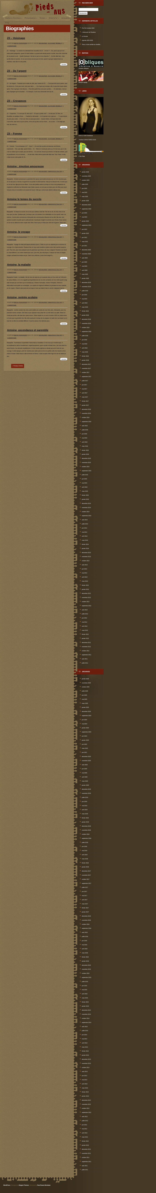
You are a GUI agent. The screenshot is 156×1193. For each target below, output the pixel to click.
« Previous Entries (17, 366)
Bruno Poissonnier (20, 43)
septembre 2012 (86, 606)
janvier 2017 (85, 405)
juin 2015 (84, 479)
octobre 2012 (85, 601)
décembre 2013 (86, 552)
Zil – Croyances (16, 100)
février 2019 (85, 311)
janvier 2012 (85, 638)
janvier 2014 (85, 548)
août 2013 (85, 565)
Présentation (31, 18)
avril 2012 (84, 626)
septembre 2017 (86, 376)
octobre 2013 (85, 560)
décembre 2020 (86, 250)
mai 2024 (84, 217)
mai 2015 (84, 483)
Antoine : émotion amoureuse (25, 166)
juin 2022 (84, 237)
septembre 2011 (86, 655)
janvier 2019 (85, 315)
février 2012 (85, 634)
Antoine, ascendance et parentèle (27, 330)
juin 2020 (84, 262)
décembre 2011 (86, 642)
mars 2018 (85, 352)
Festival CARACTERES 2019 (87, 140)
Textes (43, 18)
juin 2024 (84, 213)
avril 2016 (84, 442)
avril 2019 (84, 303)
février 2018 (85, 356)
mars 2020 (85, 274)
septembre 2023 (86, 225)
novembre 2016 (86, 413)
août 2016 (85, 425)
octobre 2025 (85, 180)
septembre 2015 (86, 471)
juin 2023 (84, 229)
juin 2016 (84, 434)
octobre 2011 (85, 651)
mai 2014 (84, 532)
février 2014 (85, 544)
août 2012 (85, 610)
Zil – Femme (14, 133)
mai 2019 (84, 299)
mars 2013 (85, 581)
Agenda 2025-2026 (87, 40)
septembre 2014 (86, 515)
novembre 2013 (86, 556)
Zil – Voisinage (16, 38)
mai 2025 (84, 192)
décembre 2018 (86, 319)
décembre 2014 (86, 503)
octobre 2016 (85, 417)
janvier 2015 (85, 499)
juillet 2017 (85, 380)
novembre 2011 (86, 646)
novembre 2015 (86, 462)
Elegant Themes (24, 1185)
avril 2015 (84, 487)
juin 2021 (84, 245)
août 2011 (85, 659)
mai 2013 (84, 573)
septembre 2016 (86, 421)
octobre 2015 (85, 466)
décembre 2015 (86, 458)
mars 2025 (85, 196)
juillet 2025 (85, 184)
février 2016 (85, 450)
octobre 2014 (85, 511)
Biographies (43, 43)
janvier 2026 (85, 172)
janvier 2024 (85, 221)
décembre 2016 (86, 409)
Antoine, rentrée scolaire (22, 297)
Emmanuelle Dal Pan (55, 171)
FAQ (7, 23)
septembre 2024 (86, 209)
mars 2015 (85, 491)
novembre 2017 (86, 368)
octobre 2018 (85, 327)
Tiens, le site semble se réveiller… (92, 44)
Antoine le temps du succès (24, 199)
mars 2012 (85, 630)
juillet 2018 (85, 335)
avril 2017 (84, 393)
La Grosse (85, 36)
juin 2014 (84, 528)
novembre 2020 (86, 254)
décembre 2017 (86, 364)
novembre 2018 (86, 323)
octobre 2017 (85, 372)
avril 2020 (84, 270)
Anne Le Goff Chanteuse (91, 116)
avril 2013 (84, 577)
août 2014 (85, 520)
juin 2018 (84, 340)
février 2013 (85, 585)
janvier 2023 (85, 233)
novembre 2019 (86, 286)
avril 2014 (84, 536)
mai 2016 (84, 438)
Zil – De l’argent (16, 70)
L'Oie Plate (91, 150)
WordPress (6, 1185)
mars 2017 (85, 397)
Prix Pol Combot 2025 (88, 28)
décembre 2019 (86, 282)
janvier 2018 (85, 360)
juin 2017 (84, 385)
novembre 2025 (86, 176)
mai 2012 (84, 622)
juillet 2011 (85, 663)
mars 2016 (85, 446)
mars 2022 (85, 241)
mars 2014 (85, 540)
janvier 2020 (85, 278)
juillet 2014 (85, 524)
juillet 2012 (85, 614)
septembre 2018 (86, 331)
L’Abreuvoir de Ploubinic (89, 32)
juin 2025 (84, 188)
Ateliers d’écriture (14, 18)
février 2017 (85, 401)
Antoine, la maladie (19, 264)
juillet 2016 (85, 430)
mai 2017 (84, 389)
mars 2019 (85, 307)
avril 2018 (84, 348)
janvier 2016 (85, 454)
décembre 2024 (86, 205)
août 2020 (85, 258)
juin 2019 (84, 295)
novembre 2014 (86, 507)
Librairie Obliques (91, 64)
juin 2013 (84, 569)
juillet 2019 (85, 291)
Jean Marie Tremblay (55, 43)
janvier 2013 (85, 589)
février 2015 (85, 495)
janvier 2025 (85, 200)
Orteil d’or (54, 18)
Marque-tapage (91, 77)
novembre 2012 (86, 597)
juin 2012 (84, 618)
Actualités (65, 18)
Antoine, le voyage (18, 231)
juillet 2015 (85, 475)
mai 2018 (84, 344)
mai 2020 (84, 266)
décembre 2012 (86, 593)
